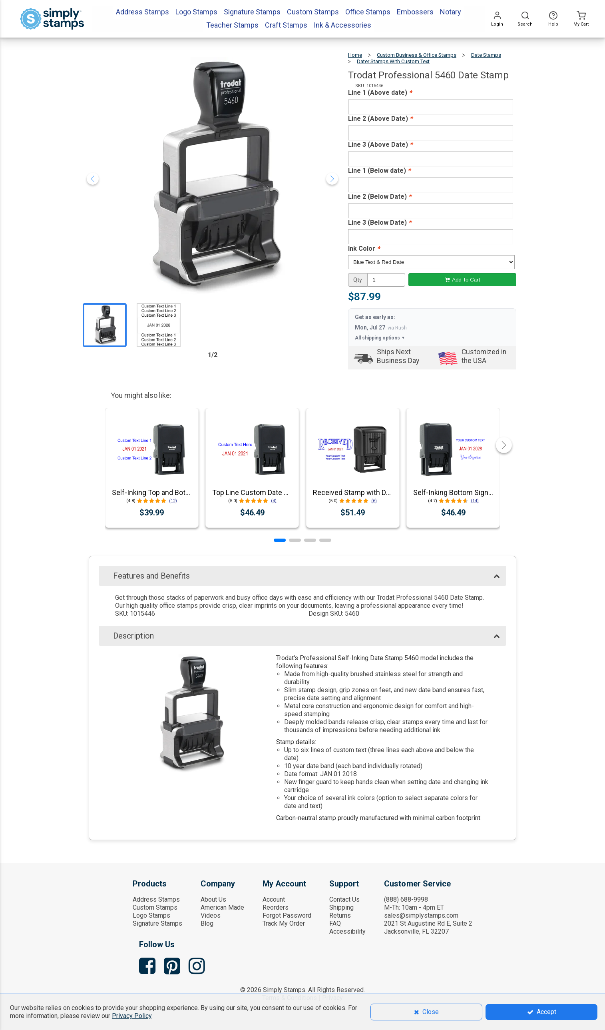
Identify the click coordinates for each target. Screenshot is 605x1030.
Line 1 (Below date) (379, 170)
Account (274, 899)
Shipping (341, 907)
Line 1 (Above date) (380, 92)
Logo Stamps (151, 915)
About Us (213, 899)
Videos (211, 915)
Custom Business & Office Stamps (416, 55)
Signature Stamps (157, 923)
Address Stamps (156, 899)
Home (355, 55)
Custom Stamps (155, 907)
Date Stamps (486, 55)
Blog (207, 923)
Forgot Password (287, 915)
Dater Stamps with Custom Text (393, 61)
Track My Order (284, 923)
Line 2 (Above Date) (380, 118)
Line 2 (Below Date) (379, 196)
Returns (340, 915)
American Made (222, 907)
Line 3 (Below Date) (379, 222)
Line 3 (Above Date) (380, 144)
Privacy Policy (131, 1016)
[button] (280, 540)
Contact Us (344, 899)
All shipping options (380, 338)
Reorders (276, 907)
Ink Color (364, 248)
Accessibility (347, 931)
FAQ (335, 923)
